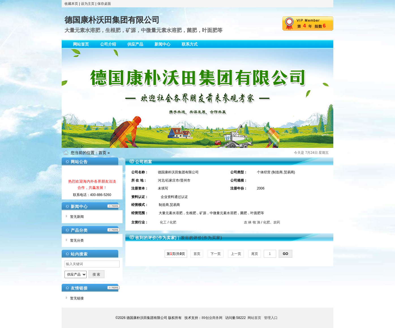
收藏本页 (71, 4)
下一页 (216, 254)
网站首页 (254, 318)
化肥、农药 (271, 222)
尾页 (254, 254)
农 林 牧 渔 (252, 222)
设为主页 (88, 4)
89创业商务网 (211, 318)
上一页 (236, 254)
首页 (102, 152)
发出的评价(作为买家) (201, 237)
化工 (163, 222)
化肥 (172, 222)
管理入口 (271, 318)
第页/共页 (176, 254)
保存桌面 (104, 4)
